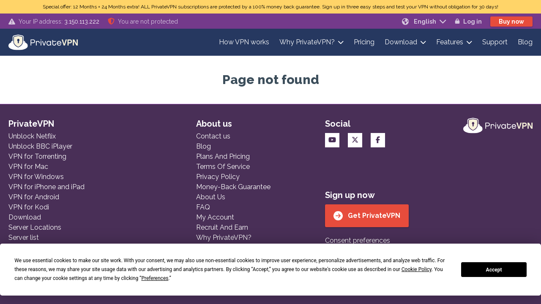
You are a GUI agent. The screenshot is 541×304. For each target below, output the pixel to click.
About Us (210, 197)
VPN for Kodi (28, 207)
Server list (23, 237)
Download (401, 42)
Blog (525, 42)
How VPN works (244, 42)
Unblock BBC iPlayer (40, 146)
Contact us (213, 136)
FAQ (203, 207)
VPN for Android (33, 197)
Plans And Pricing (223, 156)
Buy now (511, 21)
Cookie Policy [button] (417, 269)
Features (449, 42)
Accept (494, 270)
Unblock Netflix (32, 136)
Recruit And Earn (222, 227)
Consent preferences (357, 240)
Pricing (364, 42)
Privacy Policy (218, 177)
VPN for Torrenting (37, 156)
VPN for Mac (28, 167)
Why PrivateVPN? (307, 42)
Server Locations (34, 227)
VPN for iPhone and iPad (46, 187)
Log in (468, 21)
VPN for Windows (36, 177)
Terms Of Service (223, 167)
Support (495, 42)
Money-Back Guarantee (233, 187)
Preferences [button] (154, 278)
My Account (215, 217)
